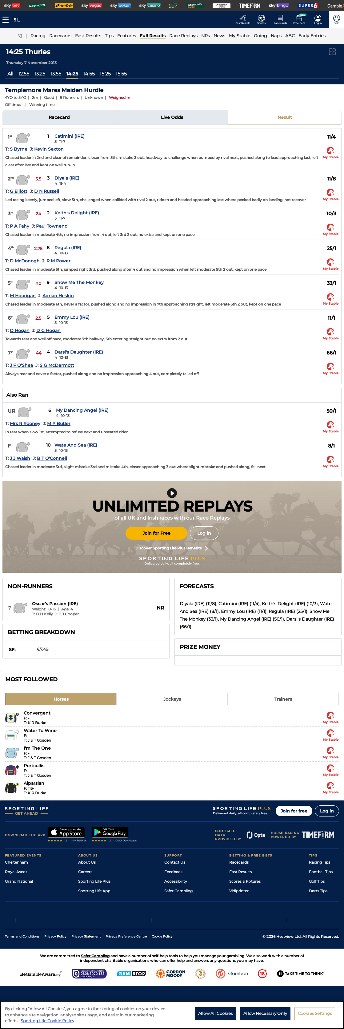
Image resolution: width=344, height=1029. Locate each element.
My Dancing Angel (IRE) (82, 410)
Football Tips (321, 871)
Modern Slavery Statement (102, 910)
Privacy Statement (86, 964)
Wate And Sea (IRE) (75, 445)
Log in (204, 533)
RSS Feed (86, 919)
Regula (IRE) (67, 247)
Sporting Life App (94, 891)
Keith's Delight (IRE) (76, 213)
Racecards (239, 862)
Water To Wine (40, 730)
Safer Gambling (178, 891)
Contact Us (174, 862)
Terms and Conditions (22, 964)
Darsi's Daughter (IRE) (78, 352)
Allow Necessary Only (265, 1013)
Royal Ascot (16, 871)
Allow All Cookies (215, 1013)
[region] (172, 1015)
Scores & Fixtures (245, 881)
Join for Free (156, 533)
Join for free (294, 811)
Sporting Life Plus (94, 881)
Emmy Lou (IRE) (72, 317)
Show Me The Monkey (79, 282)
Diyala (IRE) (66, 178)
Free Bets (238, 910)
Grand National (19, 881)
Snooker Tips (321, 900)
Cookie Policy (162, 964)
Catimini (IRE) (69, 136)
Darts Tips (318, 891)
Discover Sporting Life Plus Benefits (171, 548)
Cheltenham (16, 862)
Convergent (37, 713)
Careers (85, 871)
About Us (87, 862)
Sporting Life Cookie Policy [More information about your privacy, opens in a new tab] (47, 1020)
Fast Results (240, 871)
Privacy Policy (55, 964)
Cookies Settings (315, 1013)
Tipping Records (324, 910)
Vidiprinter (239, 891)
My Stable (238, 900)
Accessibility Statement (100, 900)
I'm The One (37, 748)
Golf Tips (317, 881)
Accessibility (175, 881)
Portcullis (34, 765)
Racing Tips (319, 862)
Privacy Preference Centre (126, 964)
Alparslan (34, 783)
